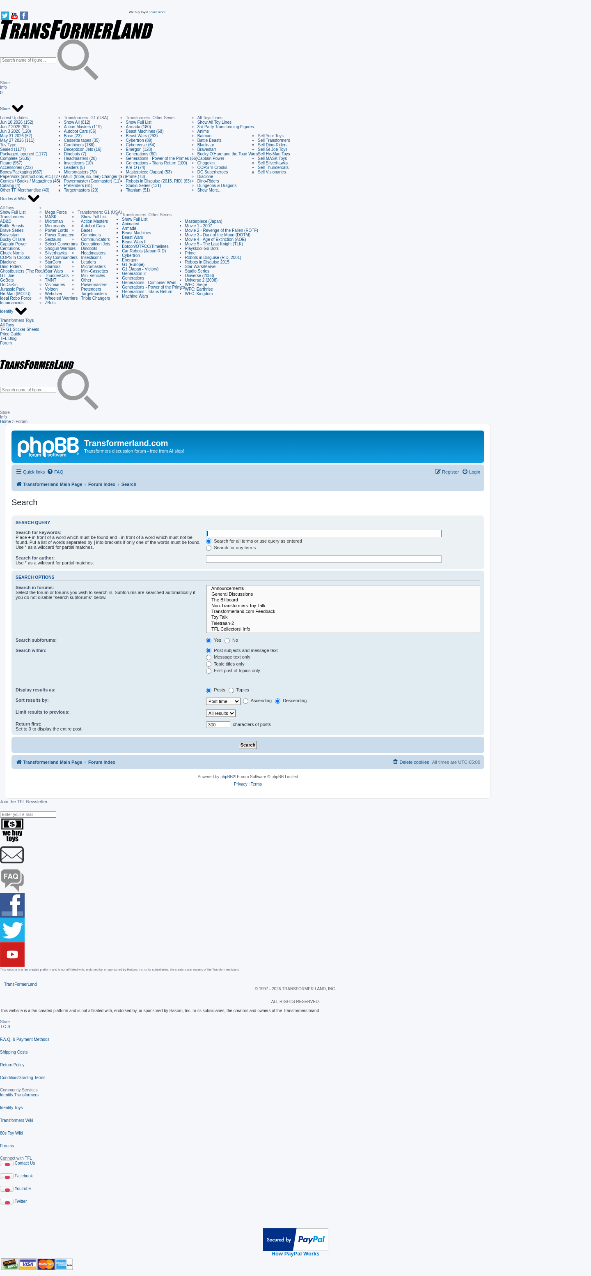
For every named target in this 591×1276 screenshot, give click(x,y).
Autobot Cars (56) (80, 131)
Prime (190, 253)
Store (12, 109)
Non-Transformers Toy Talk (343, 606)
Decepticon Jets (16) (83, 149)
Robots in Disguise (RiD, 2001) (213, 257)
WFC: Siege (196, 284)
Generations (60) (141, 154)
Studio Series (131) (143, 185)
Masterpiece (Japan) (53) (149, 172)
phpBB (226, 776)
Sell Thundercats (273, 167)
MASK (51, 217)
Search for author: (35, 557)
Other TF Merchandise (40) (24, 190)
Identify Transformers (19, 1095)
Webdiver (53, 293)
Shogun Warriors (60, 248)
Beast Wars (132, 237)
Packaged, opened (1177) (23, 154)
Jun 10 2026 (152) (16, 122)
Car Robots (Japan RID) (144, 251)
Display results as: (35, 689)
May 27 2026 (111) (17, 140)
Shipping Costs (13, 1052)
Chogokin (206, 163)
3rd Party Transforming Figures (225, 127)
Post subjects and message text (241, 650)
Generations (133, 278)
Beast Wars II (134, 242)
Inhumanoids (11, 303)
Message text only (228, 656)
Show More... (209, 190)
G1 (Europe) (133, 264)
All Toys (7, 325)
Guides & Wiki (20, 199)
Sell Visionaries (272, 172)
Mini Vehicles (91, 275)
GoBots (7, 280)
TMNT (51, 280)
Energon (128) (139, 149)
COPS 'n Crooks (212, 167)
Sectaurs (53, 239)
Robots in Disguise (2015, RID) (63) (158, 181)
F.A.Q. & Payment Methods (25, 1039)
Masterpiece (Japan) (203, 221)
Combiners (89, 235)
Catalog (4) (10, 185)
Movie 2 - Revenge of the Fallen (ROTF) (221, 230)
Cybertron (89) (139, 140)
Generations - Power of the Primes (153, 287)
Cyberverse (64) (141, 145)
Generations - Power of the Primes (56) (161, 158)
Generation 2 (134, 273)
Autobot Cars (91, 226)
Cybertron (131, 255)
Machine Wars (135, 296)
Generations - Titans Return (147, 291)
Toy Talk (343, 617)
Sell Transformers (274, 140)
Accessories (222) (16, 167)
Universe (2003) (199, 275)
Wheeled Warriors (61, 298)
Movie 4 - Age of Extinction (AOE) (215, 239)
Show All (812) (77, 122)
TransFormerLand (20, 984)
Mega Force (56, 212)
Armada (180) (138, 127)
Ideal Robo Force (16, 298)
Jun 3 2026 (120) (15, 131)
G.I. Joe (7, 275)
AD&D (5, 221)
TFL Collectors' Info (343, 629)
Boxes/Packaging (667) (21, 172)
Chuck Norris (12, 253)
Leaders (87, 262)
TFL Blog (8, 338)
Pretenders (89, 289)
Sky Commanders (61, 257)
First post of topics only (233, 670)
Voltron (51, 289)
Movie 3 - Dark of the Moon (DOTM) (217, 235)
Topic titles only (225, 663)
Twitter (21, 1201)
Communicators (94, 239)
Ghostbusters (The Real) (22, 271)
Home (5, 421)
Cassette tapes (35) (82, 140)
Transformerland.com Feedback (343, 612)
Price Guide (10, 334)
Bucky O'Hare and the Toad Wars (227, 154)
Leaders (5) (74, 167)
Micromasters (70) (80, 172)
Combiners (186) (79, 145)
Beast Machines (136, 233)
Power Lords (56, 230)
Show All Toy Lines (214, 122)
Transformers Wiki (16, 1120)
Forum (6, 343)
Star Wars (54, 271)
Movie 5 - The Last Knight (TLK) (214, 244)
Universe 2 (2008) (201, 280)
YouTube (23, 1188)
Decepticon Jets (94, 244)
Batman (204, 136)
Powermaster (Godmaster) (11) (92, 181)
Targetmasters (92, 293)
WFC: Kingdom (199, 293)
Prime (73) (135, 176)
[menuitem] (55, 472)
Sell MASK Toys (272, 158)
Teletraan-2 (343, 623)
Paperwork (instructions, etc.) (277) (32, 176)
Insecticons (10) (78, 163)
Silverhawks (56, 253)
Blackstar (205, 145)
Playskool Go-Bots (202, 248)
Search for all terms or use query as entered (254, 541)
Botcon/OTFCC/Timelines (145, 246)
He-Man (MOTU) (15, 293)
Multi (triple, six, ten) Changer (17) (95, 176)
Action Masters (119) (83, 127)
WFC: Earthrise (199, 289)
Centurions (10, 248)
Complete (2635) (15, 158)
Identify (13, 311)
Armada (129, 228)
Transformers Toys (17, 320)
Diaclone (205, 176)
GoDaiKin (9, 284)
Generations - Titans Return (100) (156, 163)
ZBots (50, 303)
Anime (203, 131)
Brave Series (11, 230)
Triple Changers (94, 298)
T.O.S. (5, 1026)
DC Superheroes (212, 172)
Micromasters (91, 266)
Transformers (12, 217)
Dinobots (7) (75, 154)
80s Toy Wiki (11, 1133)
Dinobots (87, 248)
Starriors (53, 266)
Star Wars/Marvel (201, 266)
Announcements (343, 589)
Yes (213, 640)
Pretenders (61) (78, 185)
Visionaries (55, 284)
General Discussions (343, 594)
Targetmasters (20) (81, 190)
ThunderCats (57, 275)
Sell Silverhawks (273, 163)
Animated (130, 224)
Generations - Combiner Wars (149, 282)
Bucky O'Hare (12, 239)
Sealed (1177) (13, 149)
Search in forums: (35, 587)
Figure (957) (11, 163)
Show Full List (138, 122)
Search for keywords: (39, 532)
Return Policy (12, 1065)
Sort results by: (32, 700)
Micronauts (55, 226)
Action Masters (93, 221)
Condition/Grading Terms (22, 1077)
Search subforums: (36, 640)
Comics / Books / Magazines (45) (30, 181)
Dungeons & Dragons (217, 185)
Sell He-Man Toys (274, 154)
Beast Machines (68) (145, 131)
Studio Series (197, 271)
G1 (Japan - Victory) (140, 269)
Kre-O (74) (135, 167)
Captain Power (210, 158)
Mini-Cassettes (93, 271)
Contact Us (25, 1163)
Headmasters (91, 253)
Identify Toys (11, 1107)
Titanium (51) (138, 190)
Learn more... (158, 12)
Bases (85, 230)
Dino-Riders (208, 181)
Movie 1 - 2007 (198, 226)
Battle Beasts (209, 140)
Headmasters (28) (80, 158)
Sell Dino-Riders (272, 145)
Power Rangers (59, 235)
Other (84, 280)
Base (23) (73, 136)
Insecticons (89, 257)
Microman (54, 221)
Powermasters (92, 284)
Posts (215, 689)
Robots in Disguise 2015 (207, 262)
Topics (239, 689)
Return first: (28, 723)
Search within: (31, 650)
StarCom (53, 262)
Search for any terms (231, 547)
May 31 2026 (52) (16, 136)
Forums (7, 1146)
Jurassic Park (12, 289)
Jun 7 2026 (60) (14, 127)
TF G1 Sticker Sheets (19, 329)
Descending (291, 700)
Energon (129, 260)
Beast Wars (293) (142, 136)
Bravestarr (206, 149)
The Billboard (343, 600)
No (231, 640)
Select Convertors (61, 244)
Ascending (257, 700)
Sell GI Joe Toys (272, 149)
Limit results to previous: (42, 712)
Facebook (24, 1176)
